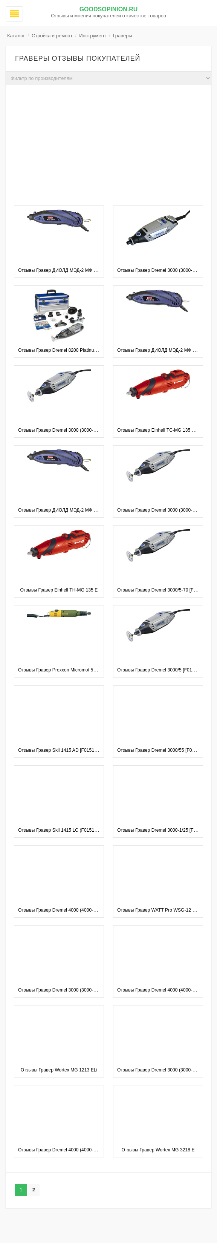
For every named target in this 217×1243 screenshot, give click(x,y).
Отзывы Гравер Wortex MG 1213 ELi (59, 1070)
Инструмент (92, 35)
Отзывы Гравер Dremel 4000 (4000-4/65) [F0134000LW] (76, 1150)
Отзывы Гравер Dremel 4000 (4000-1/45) (61, 910)
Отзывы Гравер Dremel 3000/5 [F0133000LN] (164, 670)
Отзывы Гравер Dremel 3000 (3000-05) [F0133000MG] (75, 990)
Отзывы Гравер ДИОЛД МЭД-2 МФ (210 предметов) (73, 270)
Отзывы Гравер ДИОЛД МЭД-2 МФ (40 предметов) (72, 510)
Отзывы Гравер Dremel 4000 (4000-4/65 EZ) (163, 990)
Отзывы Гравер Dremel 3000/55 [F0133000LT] (165, 750)
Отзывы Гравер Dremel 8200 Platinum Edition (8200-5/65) (78, 350)
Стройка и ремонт (52, 35)
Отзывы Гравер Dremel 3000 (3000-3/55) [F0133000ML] (76, 430)
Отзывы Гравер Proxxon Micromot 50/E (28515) (67, 670)
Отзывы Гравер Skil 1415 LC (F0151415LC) (63, 830)
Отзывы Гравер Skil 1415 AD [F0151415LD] (63, 750)
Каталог (16, 35)
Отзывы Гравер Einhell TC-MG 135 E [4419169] (167, 430)
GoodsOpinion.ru (108, 9)
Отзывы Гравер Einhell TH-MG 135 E (59, 590)
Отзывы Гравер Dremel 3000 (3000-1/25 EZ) (163, 1070)
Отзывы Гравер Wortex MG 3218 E (157, 1150)
